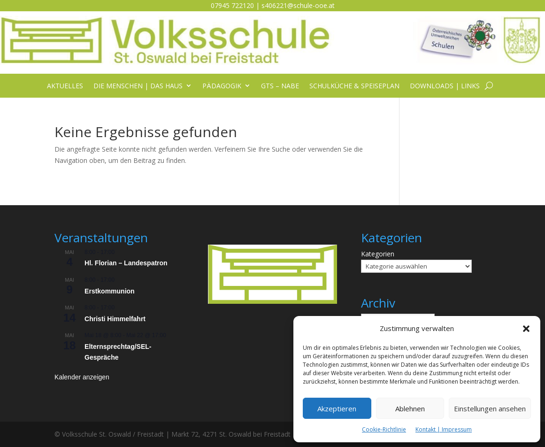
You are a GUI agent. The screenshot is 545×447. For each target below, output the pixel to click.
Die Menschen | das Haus (138, 86)
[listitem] (273, 256)
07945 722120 (232, 5)
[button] (526, 328)
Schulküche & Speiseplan (354, 86)
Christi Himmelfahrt (115, 319)
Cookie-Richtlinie (384, 429)
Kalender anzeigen (81, 377)
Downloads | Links (445, 86)
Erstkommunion (109, 291)
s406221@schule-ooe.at (298, 5)
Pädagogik (221, 86)
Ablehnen (410, 408)
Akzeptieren (336, 408)
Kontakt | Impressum (443, 429)
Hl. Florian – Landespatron (126, 263)
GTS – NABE (280, 86)
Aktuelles (65, 86)
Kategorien (377, 253)
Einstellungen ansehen (490, 408)
